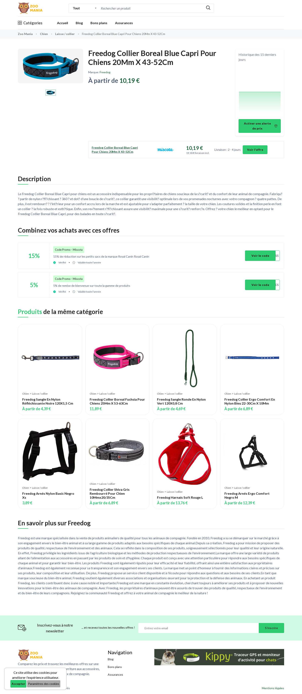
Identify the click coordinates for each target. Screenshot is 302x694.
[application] (260, 91)
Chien (44, 34)
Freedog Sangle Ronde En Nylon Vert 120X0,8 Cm (181, 401)
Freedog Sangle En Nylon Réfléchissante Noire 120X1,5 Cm (47, 401)
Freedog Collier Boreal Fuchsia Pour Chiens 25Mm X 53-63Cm (117, 401)
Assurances (124, 23)
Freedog (105, 72)
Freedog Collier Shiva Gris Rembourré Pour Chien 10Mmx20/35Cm (110, 493)
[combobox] (85, 8)
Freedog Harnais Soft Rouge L (180, 497)
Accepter (18, 683)
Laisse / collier (65, 34)
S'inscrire (271, 628)
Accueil (62, 23)
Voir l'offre (255, 149)
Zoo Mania (25, 34)
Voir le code (260, 255)
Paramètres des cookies (43, 683)
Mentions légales (273, 688)
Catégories (30, 23)
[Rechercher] (208, 8)
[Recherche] (151, 8)
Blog (79, 23)
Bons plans (98, 23)
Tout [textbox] (76, 8)
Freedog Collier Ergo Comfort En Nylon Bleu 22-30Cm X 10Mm (249, 401)
